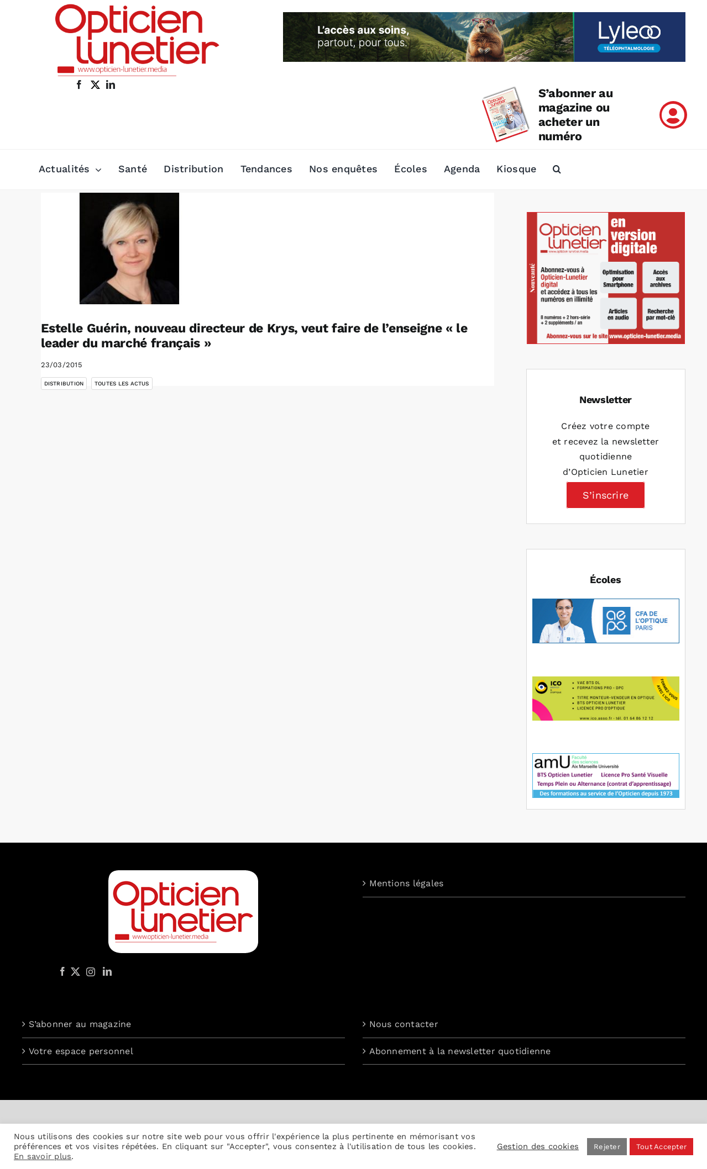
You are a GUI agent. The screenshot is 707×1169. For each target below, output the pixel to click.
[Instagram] (89, 971)
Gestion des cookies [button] (538, 1146)
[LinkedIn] (107, 971)
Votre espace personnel (81, 1051)
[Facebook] (62, 971)
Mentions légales (406, 883)
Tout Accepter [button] (661, 1146)
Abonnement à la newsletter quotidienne (460, 1051)
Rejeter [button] (607, 1146)
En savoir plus (42, 1156)
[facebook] (79, 84)
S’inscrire (606, 495)
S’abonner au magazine (80, 1024)
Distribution (64, 383)
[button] (557, 169)
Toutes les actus (122, 383)
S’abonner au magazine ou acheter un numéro (575, 114)
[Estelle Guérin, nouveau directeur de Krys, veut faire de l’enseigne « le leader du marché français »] (129, 248)
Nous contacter (403, 1024)
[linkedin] (110, 84)
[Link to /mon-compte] (673, 115)
